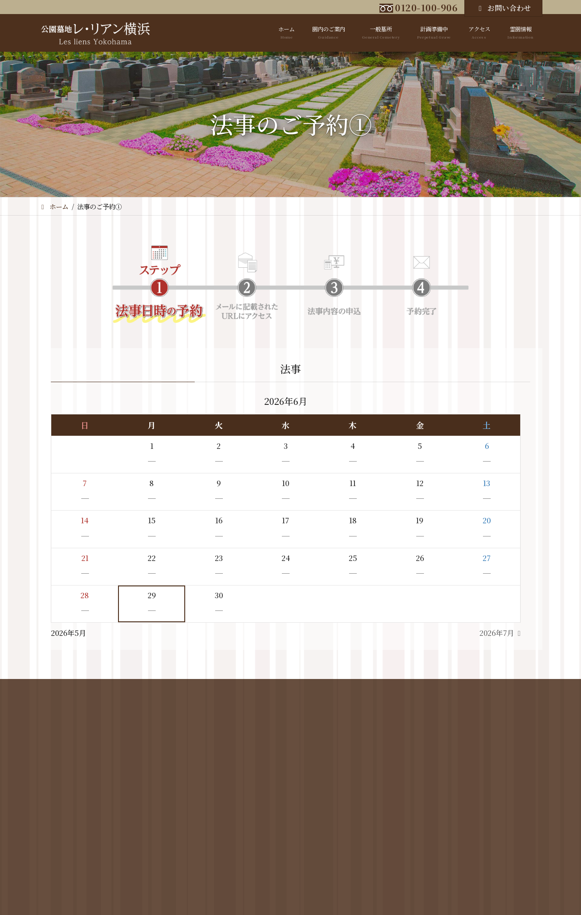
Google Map (322, 746)
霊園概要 (176, 734)
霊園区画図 (179, 721)
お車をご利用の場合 (331, 721)
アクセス (331, 708)
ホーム (139, 708)
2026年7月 (496, 633)
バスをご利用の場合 (331, 734)
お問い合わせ (503, 8)
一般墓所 (230, 708)
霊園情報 (438, 708)
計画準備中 (274, 708)
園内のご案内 (183, 708)
